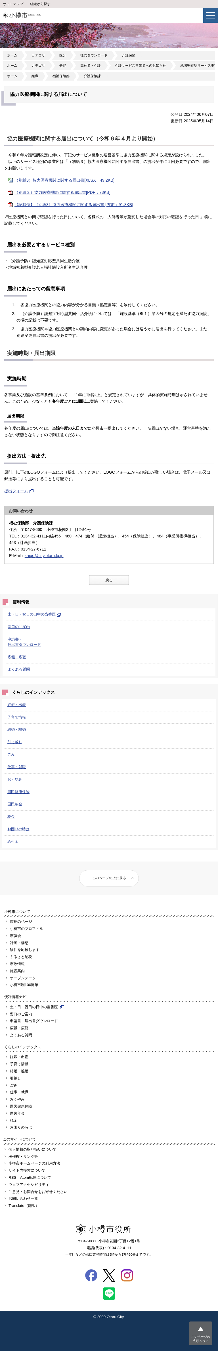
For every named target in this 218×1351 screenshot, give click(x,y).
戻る (109, 580)
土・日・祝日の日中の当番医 (34, 614)
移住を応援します (24, 949)
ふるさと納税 (21, 957)
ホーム (12, 55)
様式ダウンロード (94, 55)
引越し (15, 1078)
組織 (35, 76)
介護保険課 (92, 76)
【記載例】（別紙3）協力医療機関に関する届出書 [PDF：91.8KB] (73, 204)
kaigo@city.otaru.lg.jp (44, 555)
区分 (62, 55)
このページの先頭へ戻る (200, 1338)
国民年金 (14, 804)
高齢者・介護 (90, 65)
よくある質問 (19, 669)
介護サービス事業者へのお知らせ (140, 65)
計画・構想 (19, 943)
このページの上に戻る (109, 878)
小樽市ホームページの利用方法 (34, 1163)
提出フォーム (19, 491)
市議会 (15, 936)
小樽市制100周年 (24, 985)
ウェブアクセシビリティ (29, 1184)
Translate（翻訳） (24, 1205)
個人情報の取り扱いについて (32, 1149)
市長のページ (21, 921)
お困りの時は (18, 829)
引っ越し (14, 742)
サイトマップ (13, 4)
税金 (11, 816)
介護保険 (128, 55)
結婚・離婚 (16, 729)
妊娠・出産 (16, 705)
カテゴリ (38, 55)
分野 (62, 65)
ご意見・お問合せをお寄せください (38, 1192)
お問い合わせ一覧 (23, 1198)
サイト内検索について (27, 1170)
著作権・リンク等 (23, 1156)
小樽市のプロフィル (26, 928)
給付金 (12, 841)
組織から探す (40, 4)
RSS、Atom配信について (30, 1177)
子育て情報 (16, 717)
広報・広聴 (17, 657)
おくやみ (14, 779)
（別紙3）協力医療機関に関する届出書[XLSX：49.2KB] (64, 180)
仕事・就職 (16, 767)
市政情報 (17, 964)
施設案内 (17, 971)
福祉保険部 (61, 76)
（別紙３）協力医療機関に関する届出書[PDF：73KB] (62, 192)
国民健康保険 (18, 792)
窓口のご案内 (19, 627)
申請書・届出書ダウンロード (34, 1021)
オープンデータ (23, 978)
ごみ (11, 754)
